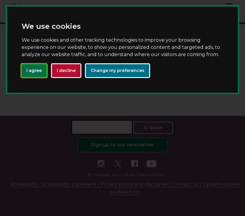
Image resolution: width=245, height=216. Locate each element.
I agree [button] (34, 70)
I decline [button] (66, 70)
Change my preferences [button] (117, 70)
